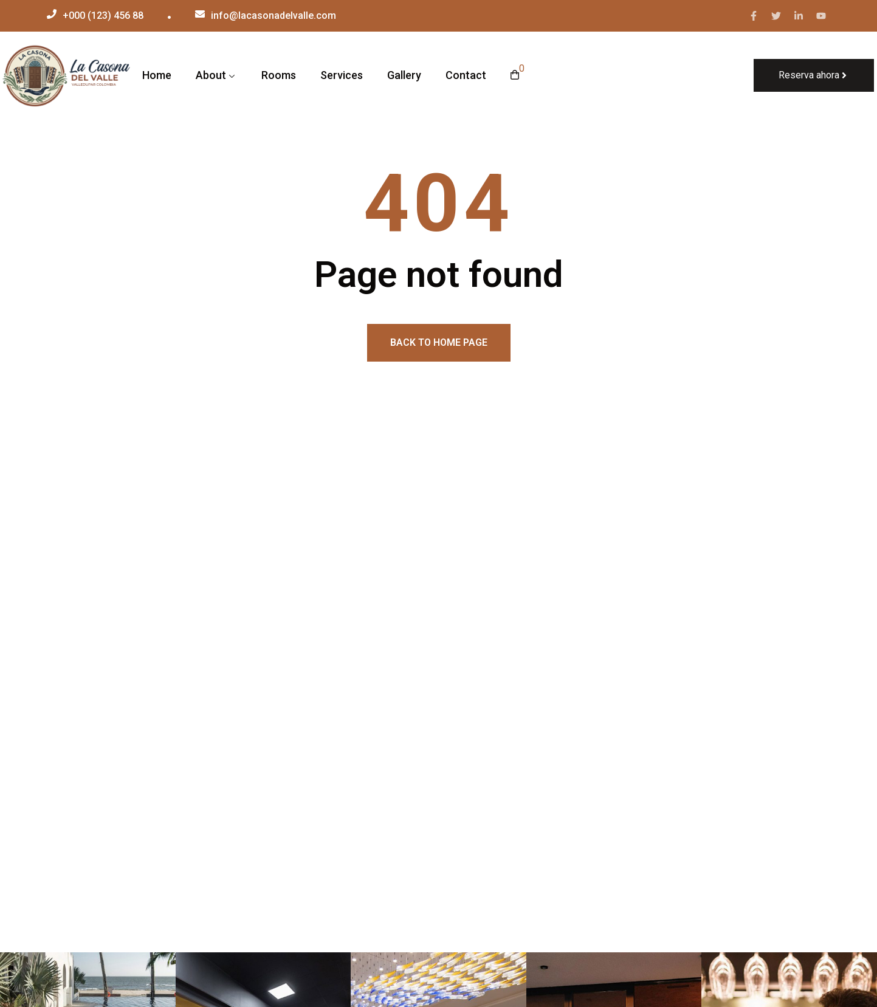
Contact (465, 75)
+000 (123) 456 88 (103, 15)
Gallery (404, 75)
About (211, 75)
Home (156, 75)
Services (341, 75)
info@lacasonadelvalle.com (273, 15)
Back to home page (438, 342)
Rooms (278, 75)
